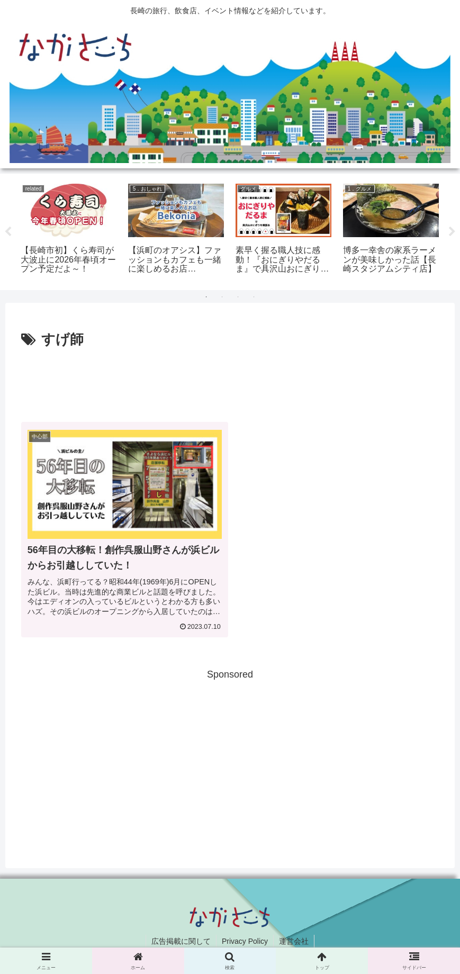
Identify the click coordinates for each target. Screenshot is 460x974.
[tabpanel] (68, 229)
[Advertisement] (230, 380)
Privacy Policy (245, 941)
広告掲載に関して (181, 941)
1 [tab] (206, 297)
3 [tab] (238, 297)
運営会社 (294, 941)
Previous (8, 232)
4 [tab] (254, 297)
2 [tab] (222, 297)
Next (452, 232)
